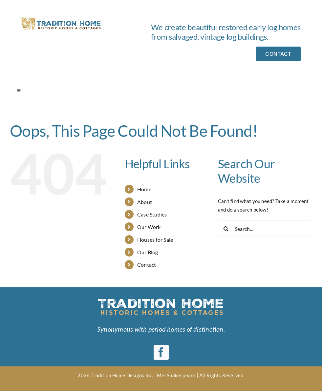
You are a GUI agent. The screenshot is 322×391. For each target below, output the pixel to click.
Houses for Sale (155, 240)
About (144, 202)
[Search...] (265, 228)
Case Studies (152, 214)
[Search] (226, 228)
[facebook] (161, 352)
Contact (146, 264)
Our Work (149, 227)
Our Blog (147, 252)
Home (144, 189)
